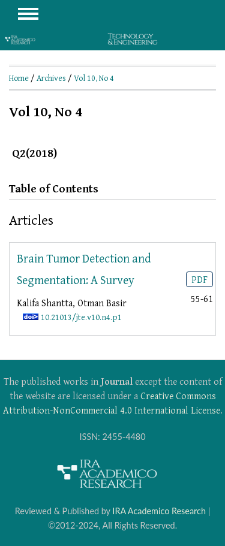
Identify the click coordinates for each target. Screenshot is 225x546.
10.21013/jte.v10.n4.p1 (81, 316)
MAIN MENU (28, 14)
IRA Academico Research (159, 511)
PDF (199, 279)
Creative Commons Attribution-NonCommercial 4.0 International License (111, 402)
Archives (51, 78)
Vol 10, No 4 (94, 78)
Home (19, 78)
